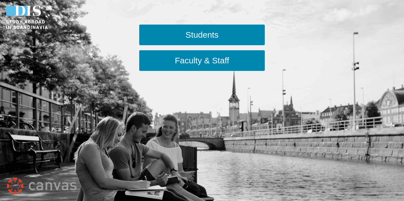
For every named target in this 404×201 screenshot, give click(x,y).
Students (202, 34)
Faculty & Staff (202, 60)
